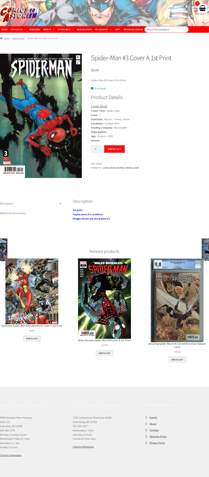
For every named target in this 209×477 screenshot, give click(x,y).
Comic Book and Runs (114, 167)
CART (117, 29)
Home (7, 38)
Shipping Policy (158, 436)
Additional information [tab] (13, 213)
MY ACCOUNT (103, 29)
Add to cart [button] (32, 338)
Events (153, 417)
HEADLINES (34, 29)
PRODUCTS (18, 29)
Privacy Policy (157, 442)
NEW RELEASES (84, 29)
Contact (154, 430)
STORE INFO (66, 29)
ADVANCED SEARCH (133, 29)
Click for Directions (10, 455)
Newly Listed (18, 38)
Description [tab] (6, 203)
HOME (5, 29)
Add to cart (114, 148)
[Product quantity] (96, 149)
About (153, 423)
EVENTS (49, 29)
